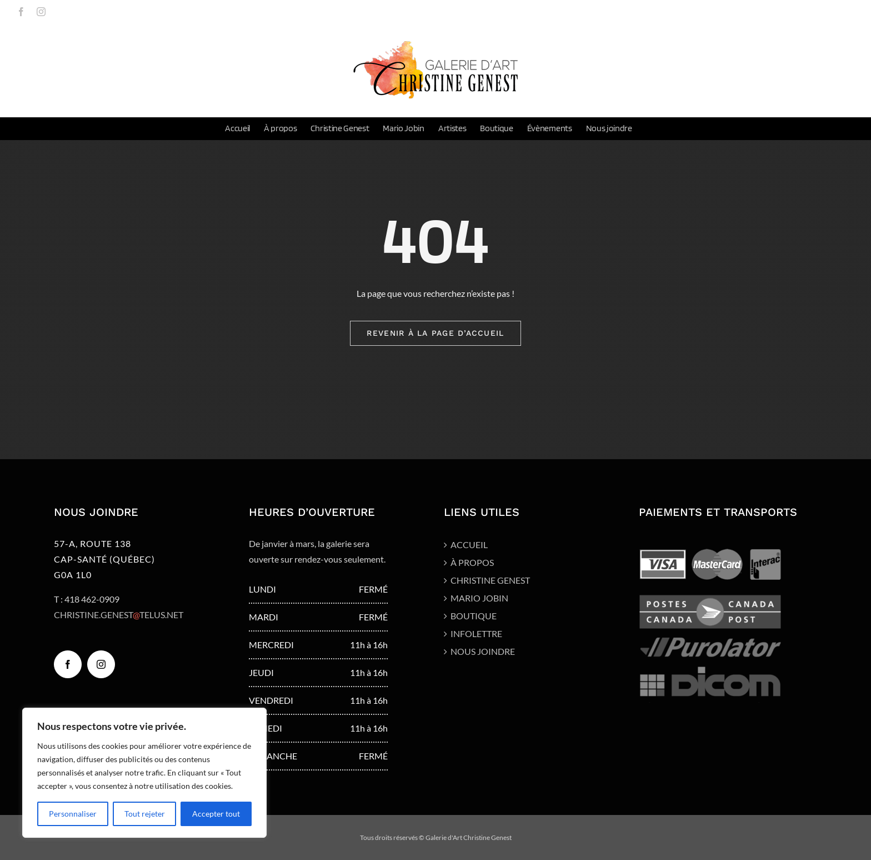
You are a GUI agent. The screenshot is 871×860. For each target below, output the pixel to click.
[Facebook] (68, 664)
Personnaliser (73, 813)
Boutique (473, 615)
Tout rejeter (144, 813)
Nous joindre (482, 651)
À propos (472, 562)
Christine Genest (490, 580)
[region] (144, 773)
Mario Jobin (479, 598)
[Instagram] (101, 664)
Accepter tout (216, 813)
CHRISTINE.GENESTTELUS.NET (118, 614)
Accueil (469, 544)
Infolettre (476, 633)
